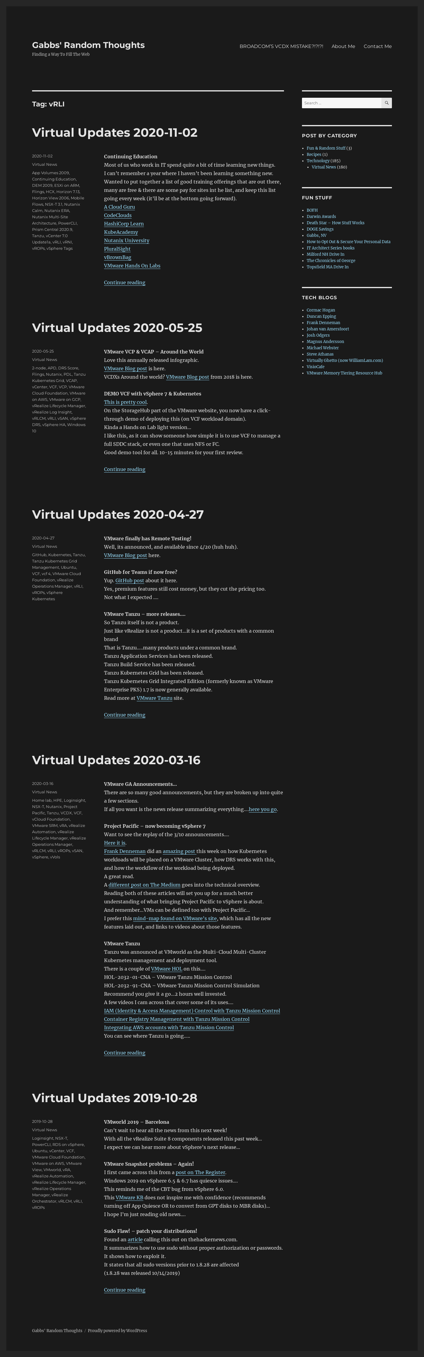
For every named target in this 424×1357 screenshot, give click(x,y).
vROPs (38, 248)
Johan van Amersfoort (328, 329)
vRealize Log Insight (52, 412)
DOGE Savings (320, 229)
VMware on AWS (48, 1163)
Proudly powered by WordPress (117, 1330)
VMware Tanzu (154, 698)
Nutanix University (126, 240)
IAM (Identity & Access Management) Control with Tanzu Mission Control (192, 1011)
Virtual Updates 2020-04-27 (118, 514)
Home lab (42, 800)
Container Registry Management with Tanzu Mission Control (176, 1019)
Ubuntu (68, 567)
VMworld (52, 1169)
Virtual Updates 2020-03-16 (116, 760)
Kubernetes (59, 554)
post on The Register (200, 1172)
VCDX (66, 812)
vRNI (67, 242)
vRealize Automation (52, 1176)
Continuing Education (54, 179)
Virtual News (44, 164)
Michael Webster (323, 347)
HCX (50, 191)
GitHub (39, 554)
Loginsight (74, 800)
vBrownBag (117, 257)
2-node (39, 367)
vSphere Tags (59, 248)
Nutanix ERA (56, 210)
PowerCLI (67, 223)
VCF (53, 386)
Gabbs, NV (317, 235)
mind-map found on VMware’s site (175, 918)
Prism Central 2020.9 (52, 229)
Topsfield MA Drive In (328, 267)
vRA (63, 825)
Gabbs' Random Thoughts (88, 45)
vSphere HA (53, 424)
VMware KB (129, 1197)
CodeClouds (118, 215)
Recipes (314, 154)
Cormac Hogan (321, 310)
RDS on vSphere (68, 1144)
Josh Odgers (318, 335)
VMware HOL (166, 969)
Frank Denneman (125, 851)
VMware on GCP (64, 399)
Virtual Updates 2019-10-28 (114, 1097)
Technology (318, 160)
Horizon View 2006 (50, 197)
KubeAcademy (121, 232)
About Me (343, 46)
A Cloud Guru (119, 207)
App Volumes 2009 (50, 172)
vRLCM (39, 418)
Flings (38, 191)
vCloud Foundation (51, 819)
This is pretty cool (125, 402)
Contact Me (378, 46)
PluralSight (117, 249)
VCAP (71, 380)
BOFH (312, 210)
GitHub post (129, 580)
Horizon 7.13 (67, 191)
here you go (263, 809)
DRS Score (68, 367)
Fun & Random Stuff (326, 148)
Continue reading (124, 282)
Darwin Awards (321, 216)
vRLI (56, 242)
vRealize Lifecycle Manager (58, 405)
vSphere (40, 856)
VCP (63, 386)
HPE (57, 800)
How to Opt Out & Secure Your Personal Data (348, 241)
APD (52, 367)
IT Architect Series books (331, 248)
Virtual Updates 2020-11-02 (115, 132)
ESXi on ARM (66, 185)
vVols (55, 856)
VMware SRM (45, 825)
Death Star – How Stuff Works (336, 222)
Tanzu (38, 235)
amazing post (179, 851)
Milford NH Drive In (326, 254)
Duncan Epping (321, 316)
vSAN (63, 418)
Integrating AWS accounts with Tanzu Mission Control (169, 1027)
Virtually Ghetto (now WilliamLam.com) (345, 360)
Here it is (114, 843)
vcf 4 (46, 573)
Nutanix (54, 374)
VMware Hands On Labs (132, 266)
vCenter (39, 386)
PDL (68, 374)
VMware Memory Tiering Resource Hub (344, 373)
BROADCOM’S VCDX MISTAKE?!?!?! (281, 46)
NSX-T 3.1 (53, 204)
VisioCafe (315, 366)
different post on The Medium (145, 885)
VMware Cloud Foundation (58, 1157)
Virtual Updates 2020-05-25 (117, 327)
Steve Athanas (320, 354)
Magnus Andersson (325, 341)
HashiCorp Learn (124, 224)
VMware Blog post (125, 368)
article (135, 1239)
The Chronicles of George (331, 260)
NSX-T (38, 806)
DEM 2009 (42, 185)
